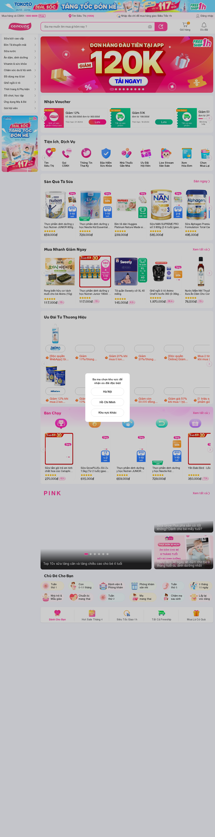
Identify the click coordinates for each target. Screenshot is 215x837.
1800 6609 (31, 16)
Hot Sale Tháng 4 (92, 615)
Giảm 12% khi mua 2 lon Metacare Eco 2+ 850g (59, 400)
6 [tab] (131, 89)
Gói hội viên (11, 108)
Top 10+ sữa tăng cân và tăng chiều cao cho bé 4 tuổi (82, 563)
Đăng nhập (204, 16)
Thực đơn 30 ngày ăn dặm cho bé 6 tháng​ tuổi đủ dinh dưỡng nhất (183, 563)
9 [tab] (143, 89)
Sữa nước (10, 51)
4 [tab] (124, 89)
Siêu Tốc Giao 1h (127, 615)
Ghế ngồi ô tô (12, 82)
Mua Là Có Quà (196, 615)
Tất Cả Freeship (161, 615)
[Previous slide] (44, 158)
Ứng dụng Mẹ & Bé (15, 101)
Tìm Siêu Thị (83, 15)
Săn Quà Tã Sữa (58, 181)
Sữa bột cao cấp (14, 38)
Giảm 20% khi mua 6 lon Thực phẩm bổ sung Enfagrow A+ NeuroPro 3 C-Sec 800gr (119, 357)
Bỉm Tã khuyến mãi (15, 44)
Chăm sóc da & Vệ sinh (17, 70)
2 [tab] (116, 89)
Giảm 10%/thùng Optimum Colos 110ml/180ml (87, 357)
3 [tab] (120, 89)
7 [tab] (135, 89)
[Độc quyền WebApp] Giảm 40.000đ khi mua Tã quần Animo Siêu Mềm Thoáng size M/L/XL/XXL (60, 357)
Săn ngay (202, 181)
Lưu (97, 122)
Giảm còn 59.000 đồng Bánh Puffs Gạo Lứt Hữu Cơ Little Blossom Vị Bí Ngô (148, 400)
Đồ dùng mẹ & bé (14, 76)
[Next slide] (209, 158)
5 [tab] (128, 89)
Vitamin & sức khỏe (15, 63)
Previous (45, 121)
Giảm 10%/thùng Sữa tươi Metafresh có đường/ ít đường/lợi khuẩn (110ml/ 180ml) (88, 400)
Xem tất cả (185, 249)
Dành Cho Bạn (57, 615)
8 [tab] (139, 89)
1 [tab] (112, 89)
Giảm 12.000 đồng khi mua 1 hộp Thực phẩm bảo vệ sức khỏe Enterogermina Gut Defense (119, 400)
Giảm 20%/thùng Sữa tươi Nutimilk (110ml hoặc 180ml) (149, 357)
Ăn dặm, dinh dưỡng (16, 57)
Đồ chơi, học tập (14, 95)
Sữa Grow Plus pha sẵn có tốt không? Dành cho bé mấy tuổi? (179, 527)
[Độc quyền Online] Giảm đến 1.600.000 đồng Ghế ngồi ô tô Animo (178, 357)
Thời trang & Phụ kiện (16, 89)
